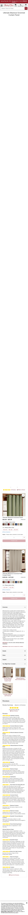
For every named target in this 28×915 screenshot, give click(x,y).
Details (4, 651)
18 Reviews (9, 489)
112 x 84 (5, 587)
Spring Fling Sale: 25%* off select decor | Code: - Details (14, 2)
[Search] (26, 8)
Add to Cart (14, 540)
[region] (14, 908)
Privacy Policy (4, 911)
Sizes (4, 655)
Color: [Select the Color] (9, 522)
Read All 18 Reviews (14, 875)
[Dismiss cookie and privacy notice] (26, 903)
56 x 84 (10, 530)
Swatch (4, 659)
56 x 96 (15, 530)
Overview (5, 607)
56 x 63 (5, 530)
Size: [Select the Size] (8, 527)
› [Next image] (17, 487)
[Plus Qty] (24, 537)
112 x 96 (11, 587)
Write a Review (21, 489)
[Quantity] (14, 537)
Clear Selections (6, 532)
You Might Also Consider (9, 664)
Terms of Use (10, 911)
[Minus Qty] (4, 537)
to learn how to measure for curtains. (13, 646)
